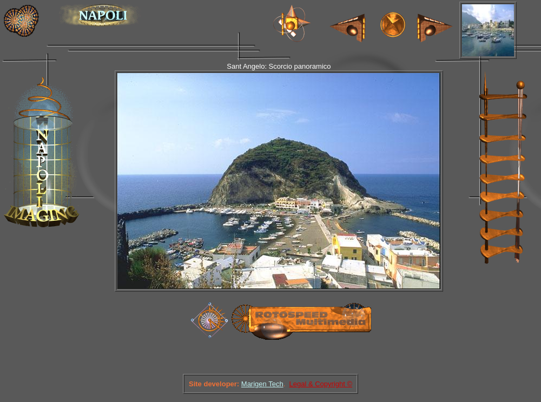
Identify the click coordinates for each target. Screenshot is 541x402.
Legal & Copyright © (320, 384)
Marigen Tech (262, 384)
